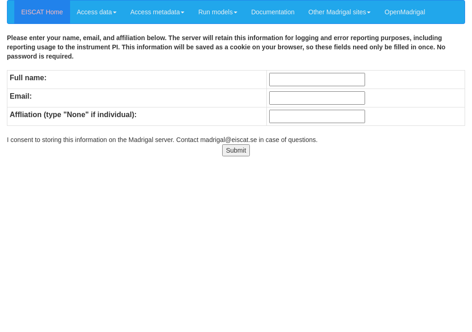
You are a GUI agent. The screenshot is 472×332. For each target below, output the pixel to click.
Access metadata (157, 12)
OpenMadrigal (404, 12)
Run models (217, 12)
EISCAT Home (42, 12)
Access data (97, 12)
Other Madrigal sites (339, 12)
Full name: (28, 78)
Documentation (273, 12)
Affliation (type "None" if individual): (73, 115)
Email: (21, 96)
